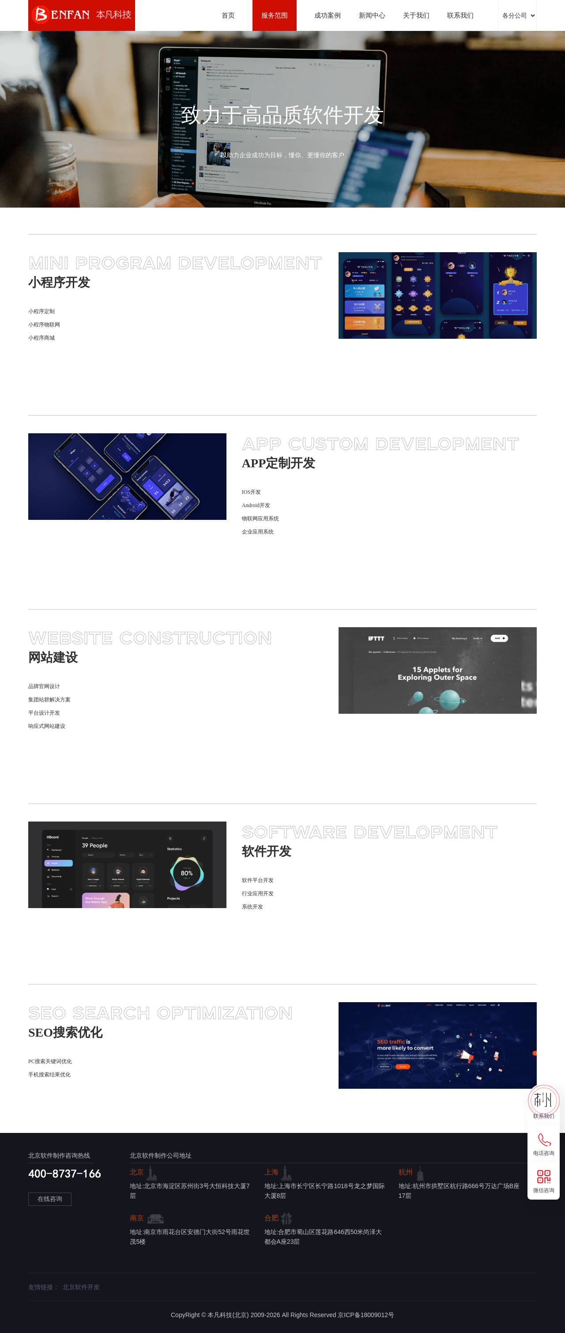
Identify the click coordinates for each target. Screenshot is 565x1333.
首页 (228, 15)
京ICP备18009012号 (366, 1314)
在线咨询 (50, 1198)
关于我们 (416, 15)
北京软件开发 (81, 1287)
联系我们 (460, 15)
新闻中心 (372, 15)
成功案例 (327, 15)
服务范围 (274, 15)
